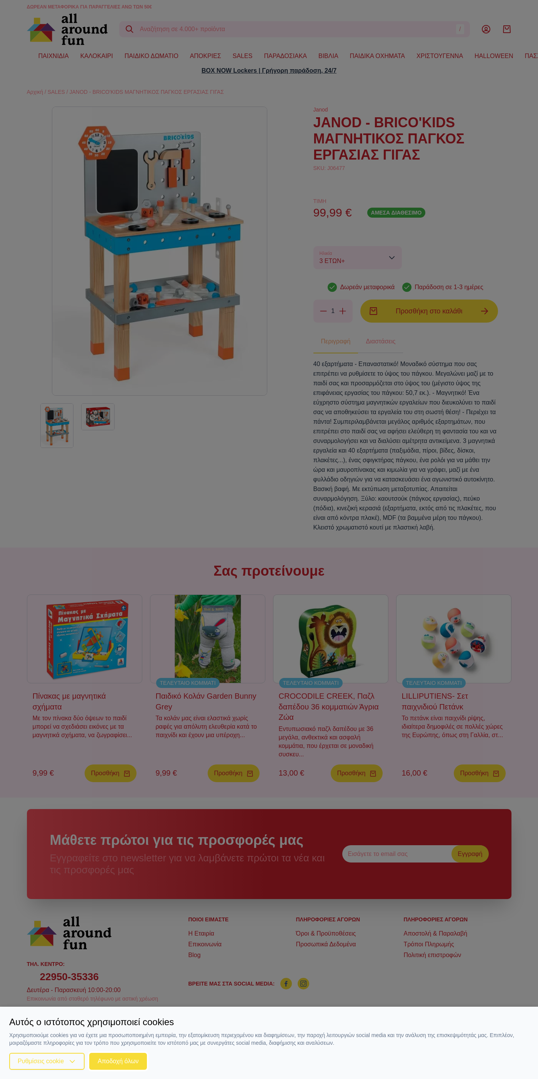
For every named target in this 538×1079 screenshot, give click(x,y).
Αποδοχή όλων (118, 1061)
